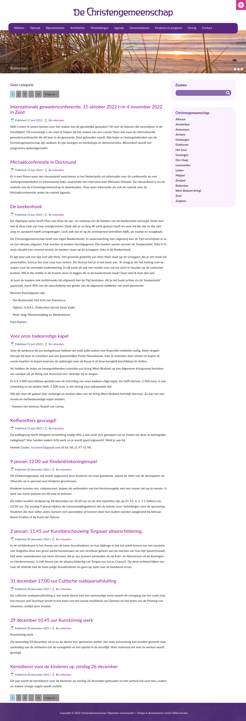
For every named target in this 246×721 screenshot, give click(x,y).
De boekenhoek (26, 206)
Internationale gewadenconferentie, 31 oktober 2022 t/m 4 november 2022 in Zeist (86, 109)
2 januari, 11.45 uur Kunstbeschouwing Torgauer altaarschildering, (76, 531)
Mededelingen (100, 27)
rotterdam (58, 120)
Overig (192, 27)
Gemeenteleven (139, 27)
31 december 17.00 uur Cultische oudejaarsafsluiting (63, 581)
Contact (207, 27)
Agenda (119, 27)
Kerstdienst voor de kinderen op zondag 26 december (64, 666)
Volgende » (51, 94)
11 (38, 94)
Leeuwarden (183, 165)
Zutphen (181, 201)
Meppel (180, 175)
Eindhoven (182, 144)
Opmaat (35, 27)
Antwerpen (182, 129)
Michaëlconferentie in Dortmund (43, 162)
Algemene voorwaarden (121, 712)
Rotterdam (19, 68)
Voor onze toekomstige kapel (39, 336)
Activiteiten (77, 27)
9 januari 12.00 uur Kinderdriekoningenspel (53, 461)
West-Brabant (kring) (188, 190)
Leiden (180, 170)
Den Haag (182, 160)
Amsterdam (183, 124)
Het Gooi (181, 149)
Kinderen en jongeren (168, 27)
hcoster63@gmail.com (46, 447)
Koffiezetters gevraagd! (33, 420)
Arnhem (180, 134)
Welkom (19, 27)
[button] (241, 5)
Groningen (182, 155)
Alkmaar (181, 119)
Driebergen (182, 139)
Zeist (179, 195)
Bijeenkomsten (55, 27)
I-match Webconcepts (175, 712)
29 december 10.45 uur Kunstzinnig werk (51, 620)
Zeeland (180, 180)
